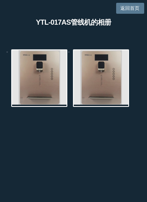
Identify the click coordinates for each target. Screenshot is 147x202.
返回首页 (129, 8)
